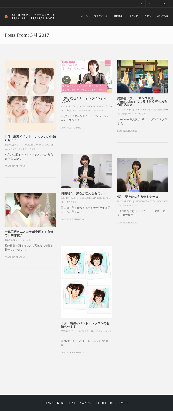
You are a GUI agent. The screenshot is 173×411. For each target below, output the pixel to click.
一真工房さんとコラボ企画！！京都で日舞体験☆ (29, 233)
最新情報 (118, 16)
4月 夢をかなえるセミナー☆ (137, 196)
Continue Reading (15, 166)
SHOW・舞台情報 (144, 109)
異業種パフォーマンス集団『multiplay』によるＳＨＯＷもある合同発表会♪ (142, 102)
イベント (32, 149)
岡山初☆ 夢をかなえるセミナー (83, 193)
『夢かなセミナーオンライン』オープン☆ (85, 100)
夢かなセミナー (74, 110)
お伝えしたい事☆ (18, 149)
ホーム (84, 16)
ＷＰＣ (146, 113)
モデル (147, 16)
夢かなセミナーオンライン (94, 110)
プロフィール (100, 16)
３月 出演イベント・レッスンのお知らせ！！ (85, 325)
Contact (162, 16)
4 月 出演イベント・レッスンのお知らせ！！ (30, 138)
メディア (133, 16)
